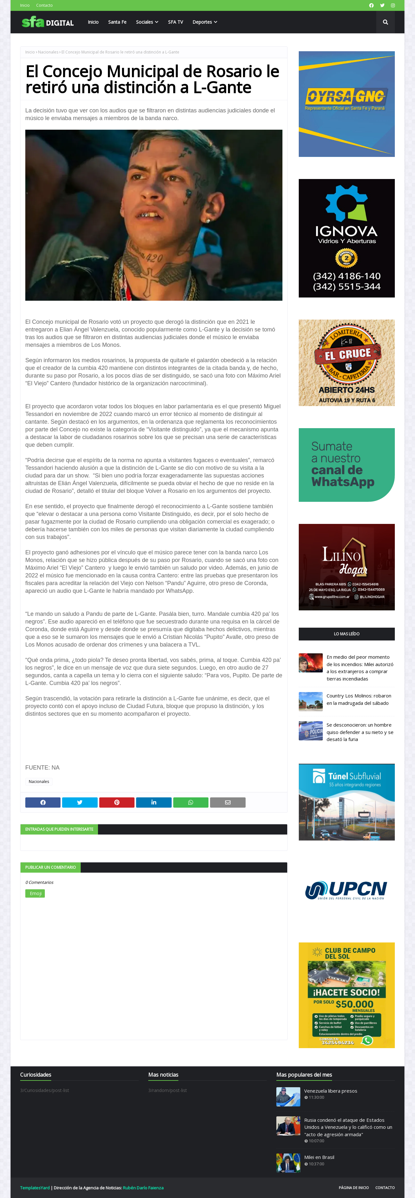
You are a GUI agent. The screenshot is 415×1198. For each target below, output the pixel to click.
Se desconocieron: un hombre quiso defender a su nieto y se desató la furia (360, 731)
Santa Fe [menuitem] (117, 22)
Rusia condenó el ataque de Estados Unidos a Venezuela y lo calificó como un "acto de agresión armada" (348, 1127)
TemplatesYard (35, 1188)
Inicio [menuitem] (93, 22)
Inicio (25, 5)
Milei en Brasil (319, 1157)
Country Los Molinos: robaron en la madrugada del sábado (359, 699)
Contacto (44, 5)
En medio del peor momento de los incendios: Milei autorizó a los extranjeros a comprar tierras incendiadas (360, 668)
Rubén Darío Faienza (143, 1188)
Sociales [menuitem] (144, 22)
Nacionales (48, 52)
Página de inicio (354, 1187)
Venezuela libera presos (330, 1091)
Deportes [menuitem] (202, 22)
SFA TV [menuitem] (175, 22)
